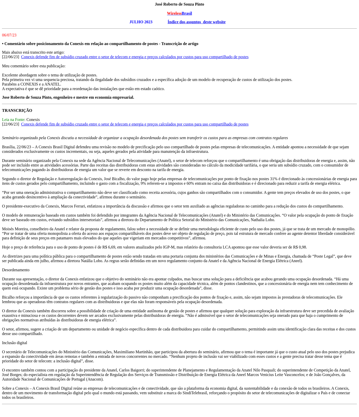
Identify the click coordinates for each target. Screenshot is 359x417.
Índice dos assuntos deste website (197, 22)
